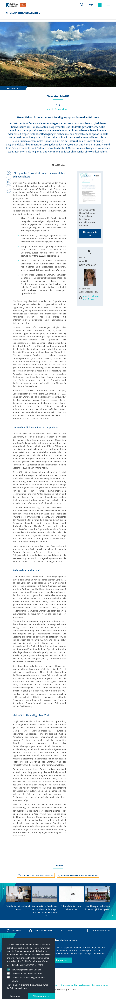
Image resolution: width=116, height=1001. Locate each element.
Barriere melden (100, 985)
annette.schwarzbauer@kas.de (89, 298)
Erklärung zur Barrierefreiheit (75, 985)
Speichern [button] (15, 995)
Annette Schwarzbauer (58, 109)
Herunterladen (90, 233)
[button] (3, 887)
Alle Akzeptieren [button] (41, 995)
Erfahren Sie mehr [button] (34, 964)
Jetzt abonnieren (58, 960)
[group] (18, 898)
